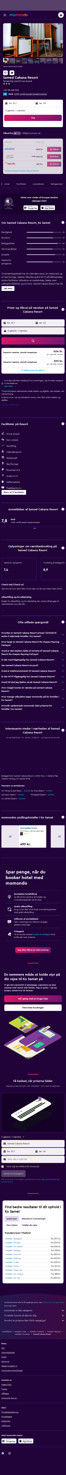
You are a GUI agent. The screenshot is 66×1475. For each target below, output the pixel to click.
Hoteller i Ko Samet (22, 1317)
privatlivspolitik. (7, 1162)
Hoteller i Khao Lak (13, 1250)
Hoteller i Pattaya (13, 1231)
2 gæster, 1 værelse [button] (15, 110)
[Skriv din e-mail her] (35, 1139)
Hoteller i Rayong (53, 1315)
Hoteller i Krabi (12, 1242)
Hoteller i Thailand (37, 1315)
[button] (5, 15)
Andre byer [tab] (12, 1199)
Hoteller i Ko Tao (12, 1258)
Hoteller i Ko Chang (14, 1254)
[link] (33, 920)
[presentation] (47, 208)
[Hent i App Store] (47, 208)
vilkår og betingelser (49, 1159)
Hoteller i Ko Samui (13, 1227)
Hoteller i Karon (12, 1246)
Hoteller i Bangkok (13, 1219)
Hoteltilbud (6, 1315)
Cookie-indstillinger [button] (10, 405)
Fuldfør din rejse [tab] (29, 1205)
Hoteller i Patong (12, 1238)
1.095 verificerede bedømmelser (30, 94)
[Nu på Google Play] (30, 208)
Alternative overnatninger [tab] (34, 1199)
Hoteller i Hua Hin (13, 1234)
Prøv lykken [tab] (12, 1205)
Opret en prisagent (42, 904)
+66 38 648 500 (11, 90)
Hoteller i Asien (20, 1315)
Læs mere (8, 386)
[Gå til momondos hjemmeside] (19, 14)
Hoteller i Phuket (12, 1223)
